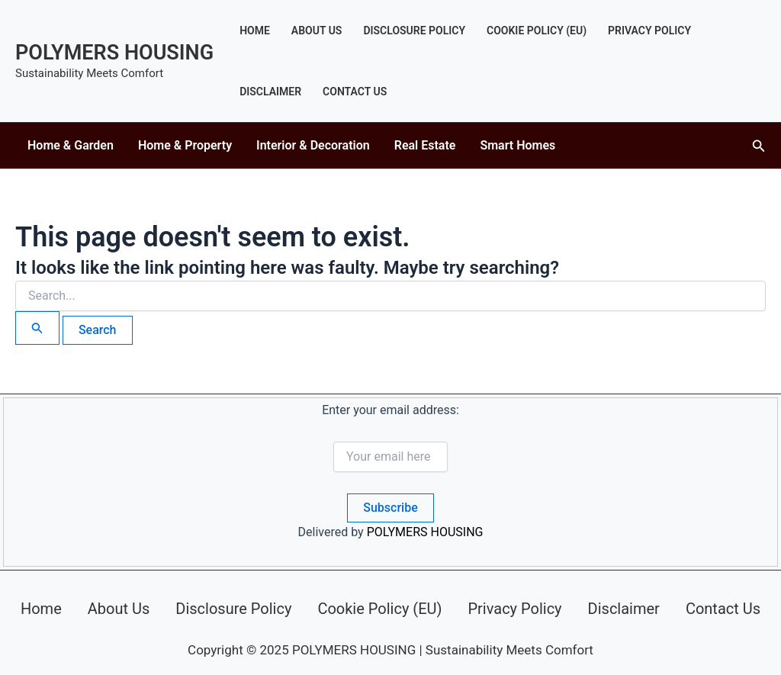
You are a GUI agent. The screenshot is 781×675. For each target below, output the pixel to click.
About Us (316, 30)
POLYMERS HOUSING (114, 52)
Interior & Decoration (313, 145)
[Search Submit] (37, 328)
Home (254, 30)
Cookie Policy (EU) (537, 30)
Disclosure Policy (414, 30)
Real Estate (425, 145)
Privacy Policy (649, 30)
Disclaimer (270, 91)
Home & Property (185, 145)
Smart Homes (517, 145)
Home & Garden (70, 145)
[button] (759, 146)
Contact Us (355, 91)
